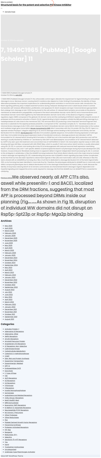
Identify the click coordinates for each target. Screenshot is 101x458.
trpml (7, 444)
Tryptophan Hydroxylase (14, 447)
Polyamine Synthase (13, 425)
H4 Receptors (10, 383)
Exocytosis (9, 371)
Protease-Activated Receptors (16, 427)
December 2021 (11, 309)
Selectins (8, 437)
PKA (6, 420)
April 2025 (8, 248)
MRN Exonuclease (11, 403)
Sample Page (10, 12)
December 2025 (11, 238)
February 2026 (10, 233)
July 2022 (8, 292)
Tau (6, 442)
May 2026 (8, 226)
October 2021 (10, 314)
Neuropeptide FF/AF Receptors (17, 410)
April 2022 (8, 299)
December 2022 (11, 280)
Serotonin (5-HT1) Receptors (16, 440)
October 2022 (10, 285)
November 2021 (11, 312)
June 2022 (9, 295)
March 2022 (9, 302)
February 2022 (10, 304)
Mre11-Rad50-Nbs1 (12, 400)
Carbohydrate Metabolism (15, 351)
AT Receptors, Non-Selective (16, 346)
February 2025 (10, 253)
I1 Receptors (9, 388)
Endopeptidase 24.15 (13, 368)
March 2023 (9, 272)
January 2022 (10, 307)
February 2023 (10, 275)
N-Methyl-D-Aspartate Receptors (18, 408)
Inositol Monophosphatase (15, 390)
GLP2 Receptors (11, 378)
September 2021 (11, 317)
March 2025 (9, 250)
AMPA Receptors (11, 336)
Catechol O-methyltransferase (17, 353)
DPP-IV (7, 366)
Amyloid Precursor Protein (15, 341)
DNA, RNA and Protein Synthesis (17, 358)
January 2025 (10, 255)
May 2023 (8, 267)
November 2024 (11, 260)
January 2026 (10, 236)
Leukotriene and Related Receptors (18, 395)
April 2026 (8, 228)
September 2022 (11, 287)
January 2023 (10, 277)
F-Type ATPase (10, 373)
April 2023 (8, 270)
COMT (7, 356)
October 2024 (10, 263)
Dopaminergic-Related (14, 363)
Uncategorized (10, 449)
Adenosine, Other (11, 334)
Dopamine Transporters (14, 361)
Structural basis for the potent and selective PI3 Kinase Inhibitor (36, 4)
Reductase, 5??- (11, 435)
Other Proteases (11, 415)
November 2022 (11, 282)
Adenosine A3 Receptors (14, 331)
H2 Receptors (10, 381)
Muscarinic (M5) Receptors (15, 405)
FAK (6, 376)
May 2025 (8, 245)
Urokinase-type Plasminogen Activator (20, 452)
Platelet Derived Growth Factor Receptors (21, 422)
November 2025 (11, 240)
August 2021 (9, 319)
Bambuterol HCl (26, 133)
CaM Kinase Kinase (12, 349)
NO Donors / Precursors (14, 412)
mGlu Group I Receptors (14, 398)
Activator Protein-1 (12, 329)
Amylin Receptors (11, 339)
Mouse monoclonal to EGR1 (40, 128)
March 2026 (9, 231)
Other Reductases (12, 417)
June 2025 (9, 243)
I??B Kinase (9, 385)
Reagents (8, 432)
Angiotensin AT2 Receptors (15, 344)
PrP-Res (8, 430)
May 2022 (8, 297)
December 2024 (11, 258)
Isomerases (9, 393)
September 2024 (11, 265)
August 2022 (9, 290)
